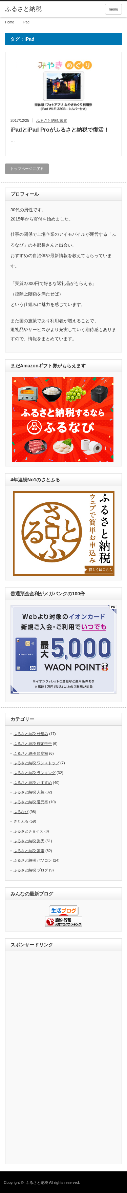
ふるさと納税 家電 (51, 120)
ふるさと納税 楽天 (29, 841)
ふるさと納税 (23, 8)
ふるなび (21, 812)
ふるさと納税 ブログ (31, 870)
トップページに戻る (27, 169)
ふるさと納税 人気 (29, 792)
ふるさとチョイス (28, 831)
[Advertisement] (64, 1058)
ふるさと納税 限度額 (31, 753)
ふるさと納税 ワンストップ (36, 763)
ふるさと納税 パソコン (33, 860)
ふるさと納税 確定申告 (33, 744)
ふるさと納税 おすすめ (33, 783)
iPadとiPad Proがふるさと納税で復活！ (59, 130)
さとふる (21, 821)
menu (113, 9)
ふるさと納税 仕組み (31, 734)
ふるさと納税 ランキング (35, 773)
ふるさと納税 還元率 (31, 802)
